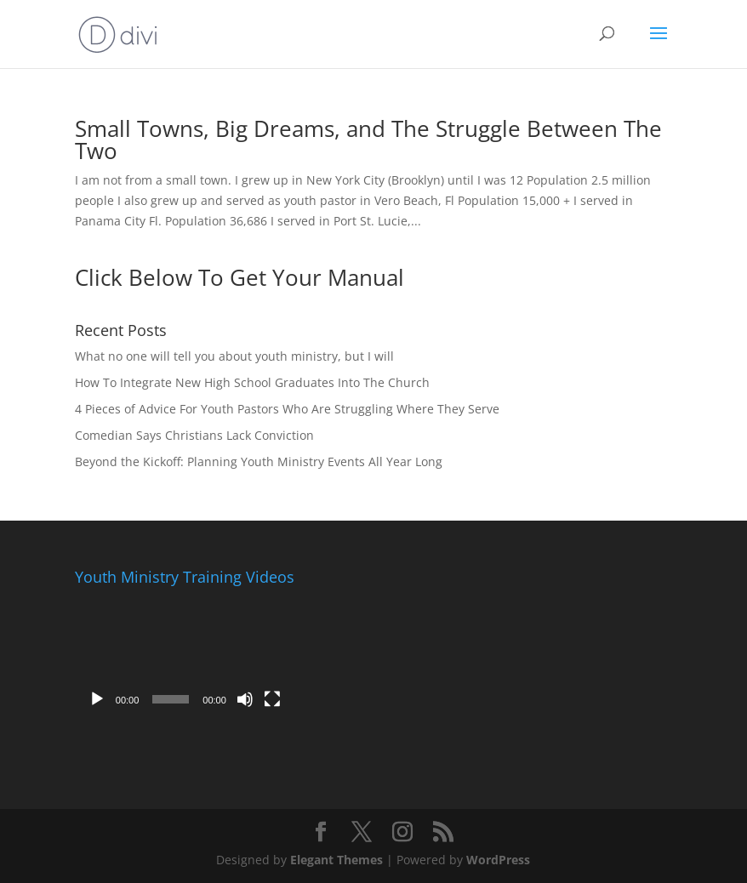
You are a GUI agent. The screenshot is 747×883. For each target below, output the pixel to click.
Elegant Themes (336, 860)
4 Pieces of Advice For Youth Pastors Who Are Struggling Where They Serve (287, 409)
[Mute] (245, 699)
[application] (184, 654)
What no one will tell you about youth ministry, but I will (234, 356)
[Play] (96, 699)
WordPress (498, 860)
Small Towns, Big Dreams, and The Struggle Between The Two (368, 139)
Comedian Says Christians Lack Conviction (194, 435)
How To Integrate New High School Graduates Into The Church (252, 382)
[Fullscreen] (272, 699)
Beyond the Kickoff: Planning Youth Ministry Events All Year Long (258, 461)
